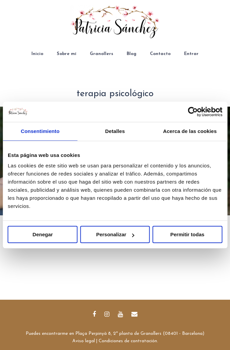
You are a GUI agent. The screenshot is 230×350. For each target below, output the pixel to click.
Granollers (101, 54)
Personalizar (115, 234)
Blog (131, 54)
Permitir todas (187, 234)
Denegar (42, 234)
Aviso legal (83, 341)
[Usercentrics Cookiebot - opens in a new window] (192, 112)
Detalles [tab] (115, 131)
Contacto (160, 54)
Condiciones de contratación (128, 341)
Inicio (37, 54)
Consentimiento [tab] (40, 131)
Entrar (191, 54)
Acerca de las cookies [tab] (190, 131)
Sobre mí (66, 54)
